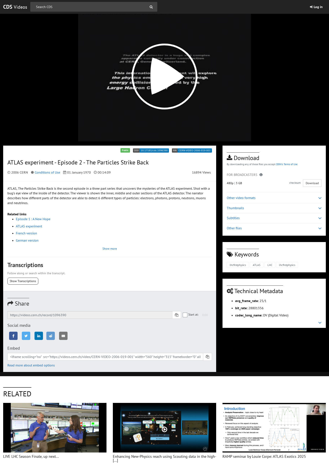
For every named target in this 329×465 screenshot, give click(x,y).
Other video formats (274, 197)
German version (27, 240)
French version (26, 233)
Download (312, 183)
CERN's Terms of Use (286, 164)
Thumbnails (274, 208)
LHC (269, 265)
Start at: (190, 314)
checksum (295, 183)
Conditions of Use (47, 172)
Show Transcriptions (23, 281)
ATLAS (256, 265)
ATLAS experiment (29, 226)
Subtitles (274, 218)
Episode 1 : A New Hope (33, 219)
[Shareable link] (89, 315)
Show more (109, 249)
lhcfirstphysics (238, 265)
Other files (274, 228)
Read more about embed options (31, 365)
